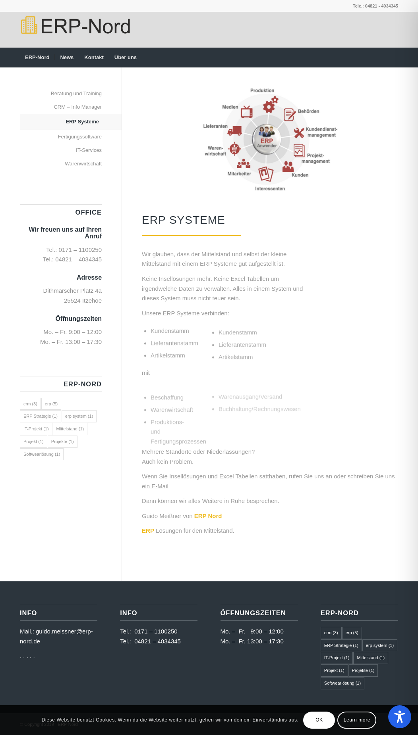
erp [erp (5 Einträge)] (51, 403)
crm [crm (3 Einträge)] (30, 403)
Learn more (357, 720)
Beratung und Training (76, 93)
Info (128, 612)
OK (319, 720)
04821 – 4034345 (78, 259)
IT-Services (89, 150)
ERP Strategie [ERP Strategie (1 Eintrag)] (40, 416)
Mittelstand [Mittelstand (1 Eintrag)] (70, 428)
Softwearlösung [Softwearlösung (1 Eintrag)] (41, 454)
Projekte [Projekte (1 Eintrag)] (62, 441)
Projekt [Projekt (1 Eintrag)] (33, 441)
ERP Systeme (183, 220)
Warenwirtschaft (83, 164)
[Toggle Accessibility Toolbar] (399, 716)
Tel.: (127, 631)
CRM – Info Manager (78, 107)
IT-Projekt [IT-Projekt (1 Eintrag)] (36, 428)
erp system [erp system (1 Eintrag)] (79, 416)
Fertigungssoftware (80, 137)
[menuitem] (37, 57)
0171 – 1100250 (80, 249)
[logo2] (75, 30)
